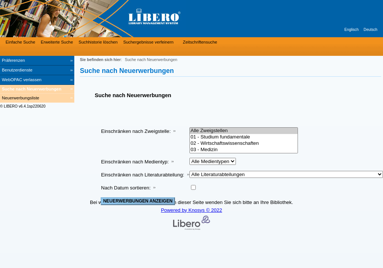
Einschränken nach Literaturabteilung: (142, 175)
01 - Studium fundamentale (244, 137)
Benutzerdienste (17, 70)
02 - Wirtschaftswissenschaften (244, 143)
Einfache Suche (20, 42)
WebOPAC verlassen (22, 79)
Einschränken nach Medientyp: (135, 162)
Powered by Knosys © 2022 (191, 210)
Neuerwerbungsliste (20, 98)
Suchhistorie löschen (98, 42)
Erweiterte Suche (57, 42)
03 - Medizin (244, 150)
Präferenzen (13, 60)
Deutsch (370, 30)
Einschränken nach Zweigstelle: (136, 131)
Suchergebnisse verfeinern (148, 42)
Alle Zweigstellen (244, 131)
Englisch (351, 30)
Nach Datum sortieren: (125, 188)
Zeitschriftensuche (200, 42)
